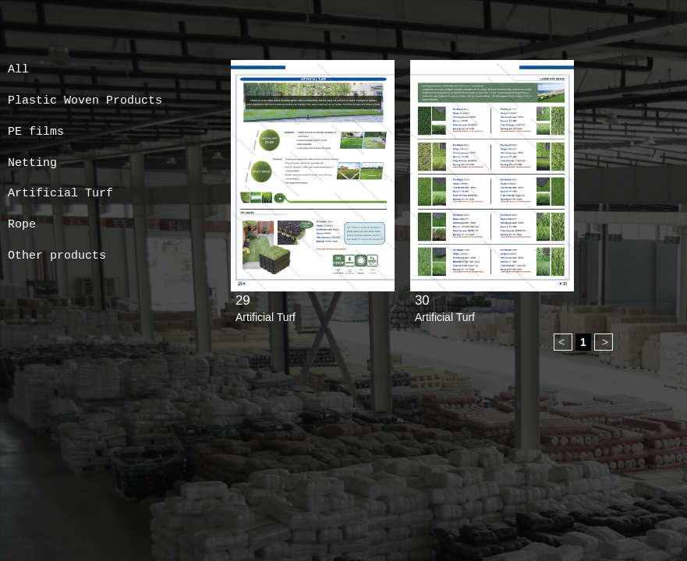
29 (242, 300)
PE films (36, 132)
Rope (22, 224)
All (18, 69)
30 (422, 300)
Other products (57, 256)
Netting (32, 163)
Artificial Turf (60, 193)
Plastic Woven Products (85, 101)
